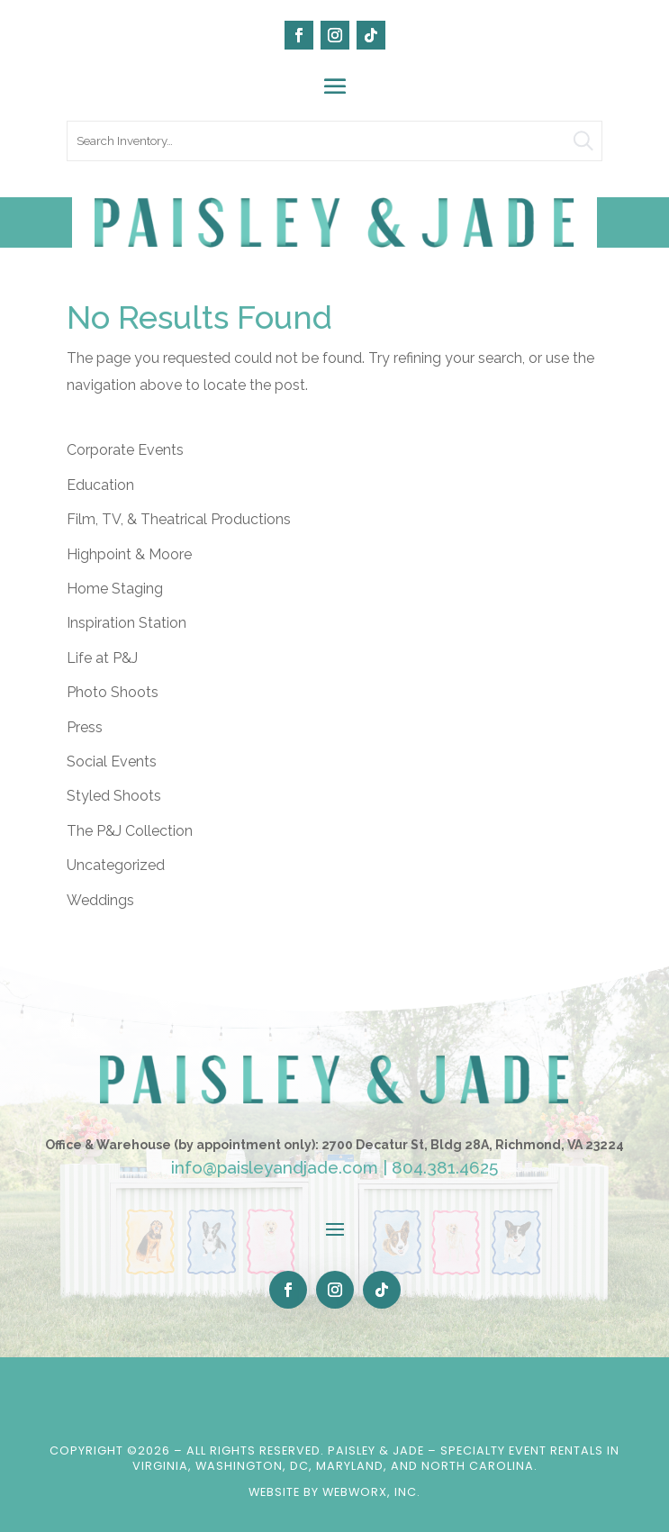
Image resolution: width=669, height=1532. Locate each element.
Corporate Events (125, 449)
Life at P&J (102, 657)
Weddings (100, 900)
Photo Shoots (112, 692)
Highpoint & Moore (129, 554)
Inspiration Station (126, 622)
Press (85, 727)
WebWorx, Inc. (371, 1492)
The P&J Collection (130, 830)
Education (100, 485)
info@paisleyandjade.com (274, 1167)
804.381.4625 (445, 1167)
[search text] (334, 141)
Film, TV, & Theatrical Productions (179, 519)
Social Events (112, 761)
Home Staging (115, 588)
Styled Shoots (114, 795)
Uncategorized (116, 865)
